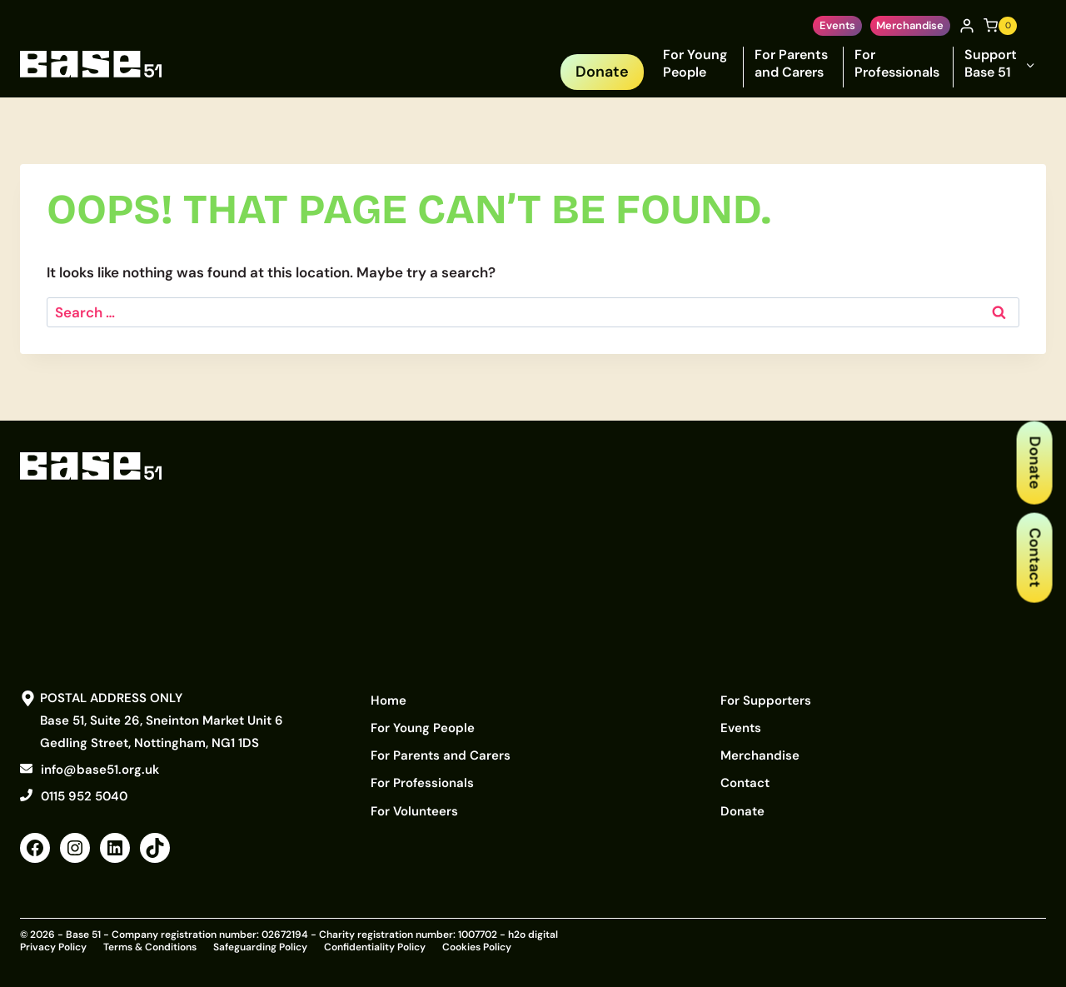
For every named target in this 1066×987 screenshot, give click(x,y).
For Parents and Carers (791, 63)
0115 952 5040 (84, 796)
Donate (1034, 462)
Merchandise (910, 25)
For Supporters (765, 698)
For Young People (695, 63)
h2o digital (533, 934)
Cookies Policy (476, 946)
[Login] (967, 25)
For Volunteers (414, 798)
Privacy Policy (53, 946)
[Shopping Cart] (1000, 26)
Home (388, 698)
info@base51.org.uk (100, 769)
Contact (1034, 557)
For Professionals (896, 63)
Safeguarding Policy (260, 946)
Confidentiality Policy (375, 946)
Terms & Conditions (150, 946)
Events (837, 25)
